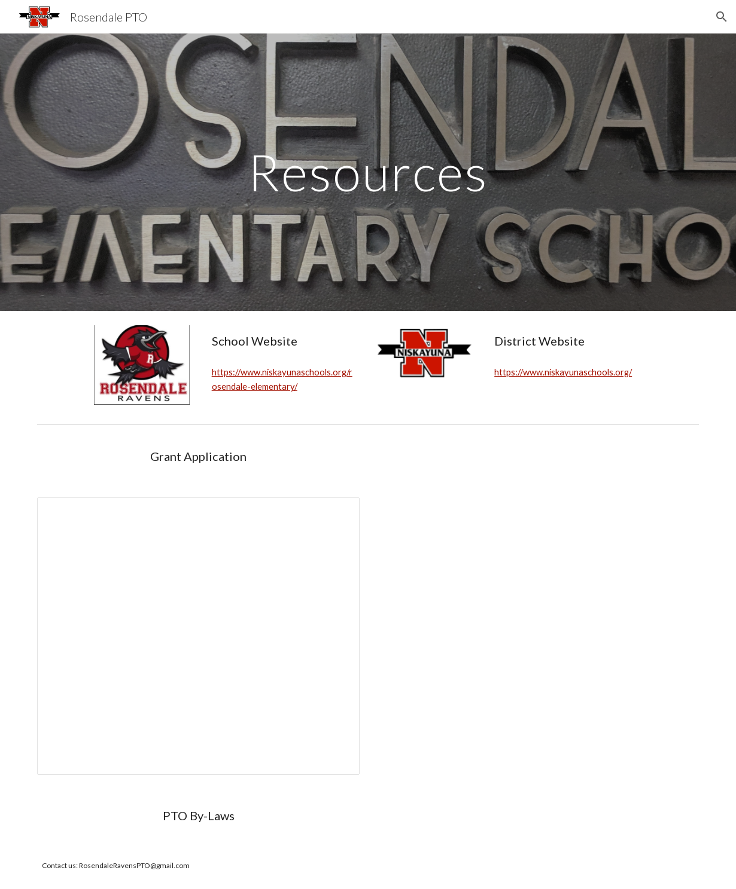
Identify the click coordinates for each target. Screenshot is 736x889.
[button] (721, 16)
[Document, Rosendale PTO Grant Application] (198, 636)
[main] (368, 172)
